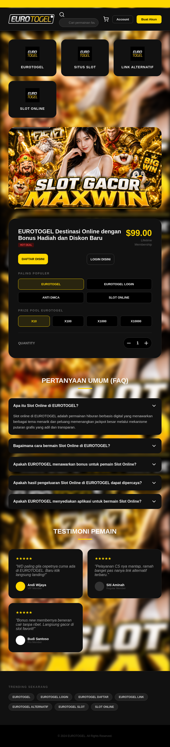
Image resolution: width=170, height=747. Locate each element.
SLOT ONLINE (119, 297)
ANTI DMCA (50, 297)
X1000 (102, 321)
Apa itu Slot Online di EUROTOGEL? (85, 406)
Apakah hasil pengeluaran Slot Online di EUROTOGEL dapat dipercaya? (85, 483)
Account (122, 19)
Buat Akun (149, 19)
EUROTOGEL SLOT (72, 707)
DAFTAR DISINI (33, 259)
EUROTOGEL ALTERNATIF (30, 707)
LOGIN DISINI (101, 259)
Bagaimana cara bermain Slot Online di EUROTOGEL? (85, 446)
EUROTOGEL (51, 284)
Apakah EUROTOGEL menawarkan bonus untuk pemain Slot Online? (85, 464)
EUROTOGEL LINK (131, 697)
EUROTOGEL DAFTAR (93, 697)
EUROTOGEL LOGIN (119, 284)
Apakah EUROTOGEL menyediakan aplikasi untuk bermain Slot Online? (85, 501)
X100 (67, 321)
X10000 (136, 321)
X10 (34, 321)
